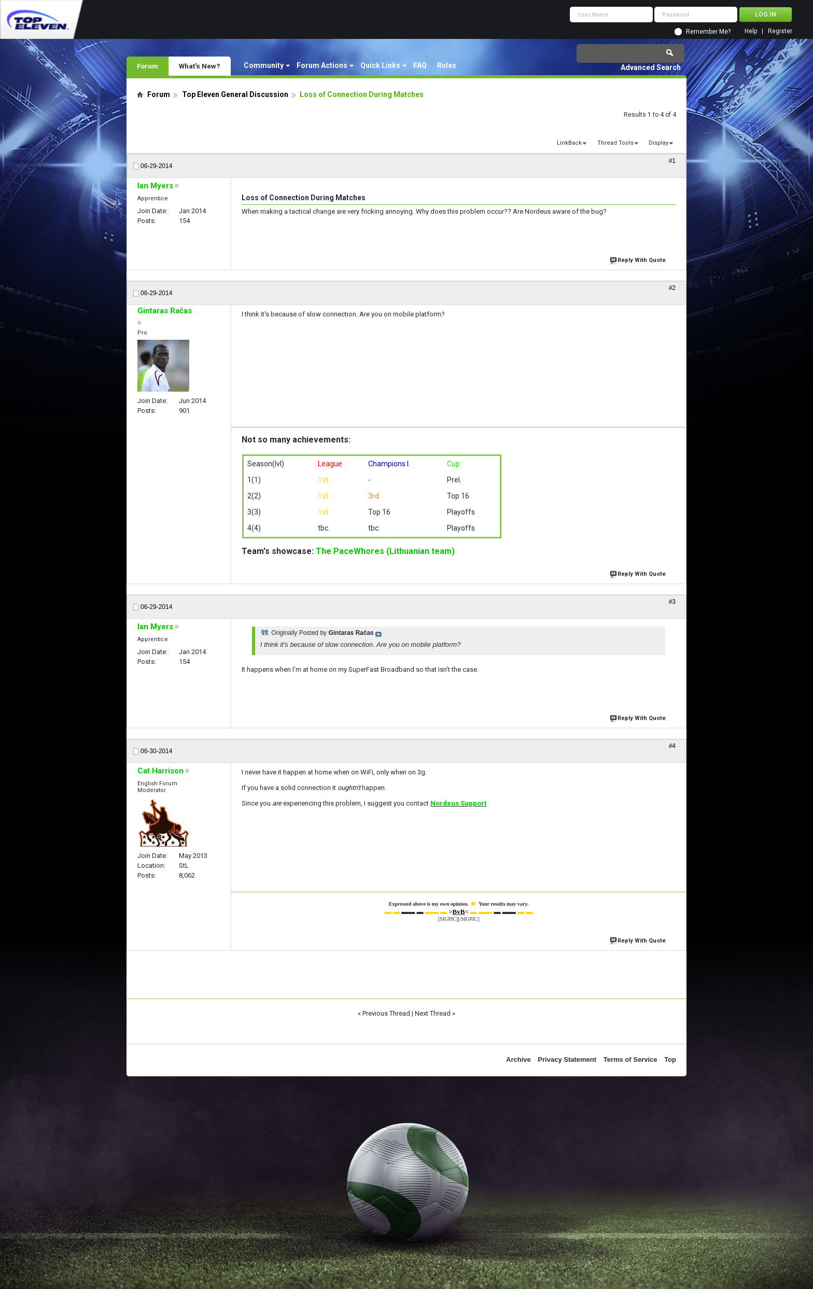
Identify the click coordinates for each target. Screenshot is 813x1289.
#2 (672, 288)
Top (670, 1059)
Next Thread (433, 1013)
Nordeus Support (458, 803)
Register (780, 31)
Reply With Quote (639, 259)
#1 (672, 160)
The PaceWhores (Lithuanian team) (385, 551)
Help (751, 31)
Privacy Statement (567, 1059)
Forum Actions (322, 65)
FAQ (420, 65)
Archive (518, 1059)
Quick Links (380, 65)
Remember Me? (708, 31)
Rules (446, 65)
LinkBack (569, 143)
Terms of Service (630, 1059)
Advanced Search (651, 67)
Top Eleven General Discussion (235, 94)
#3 (672, 601)
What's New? (199, 66)
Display (658, 143)
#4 (672, 746)
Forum (147, 66)
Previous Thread (386, 1013)
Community (264, 65)
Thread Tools (615, 143)
